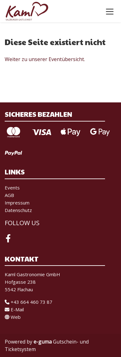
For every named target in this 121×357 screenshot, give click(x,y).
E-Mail (14, 309)
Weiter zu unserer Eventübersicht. (45, 59)
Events (12, 187)
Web (13, 317)
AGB (9, 195)
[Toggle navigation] (109, 11)
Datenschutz (18, 210)
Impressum (17, 202)
